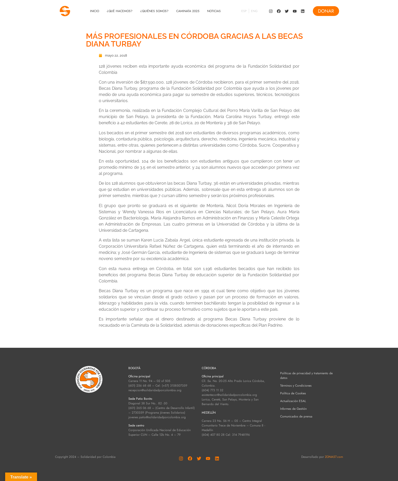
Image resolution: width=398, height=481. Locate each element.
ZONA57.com (334, 457)
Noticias (214, 11)
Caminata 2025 (187, 11)
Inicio (94, 11)
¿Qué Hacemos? (119, 11)
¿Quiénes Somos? (154, 11)
